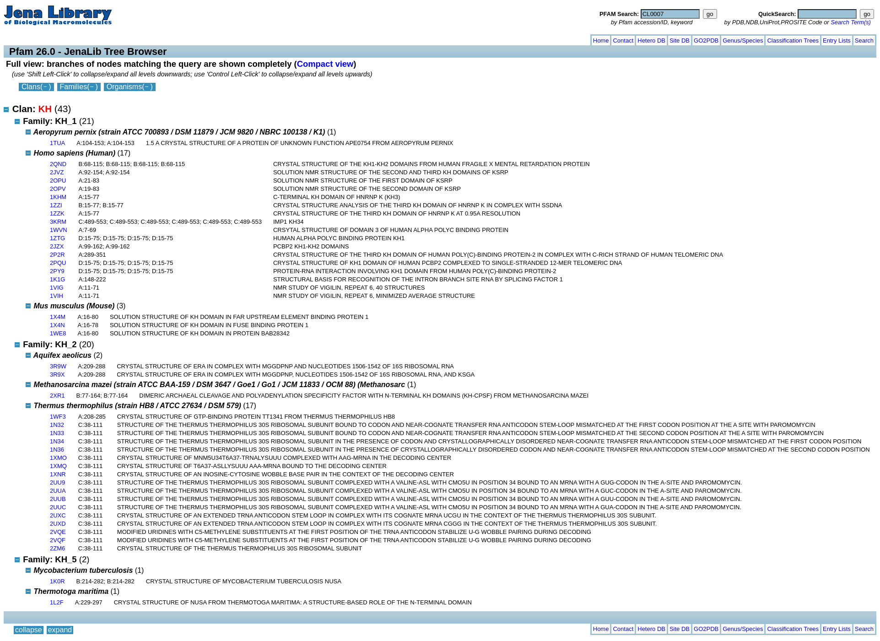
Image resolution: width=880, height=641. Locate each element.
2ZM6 (57, 548)
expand (60, 39)
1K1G (57, 279)
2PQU (58, 262)
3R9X (57, 374)
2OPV (58, 188)
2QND (58, 164)
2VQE (58, 531)
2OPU (58, 180)
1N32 (57, 424)
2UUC (58, 507)
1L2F (57, 602)
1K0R (57, 581)
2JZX (57, 246)
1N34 (57, 441)
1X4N (57, 325)
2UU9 (57, 482)
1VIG (57, 287)
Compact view (325, 64)
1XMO (58, 457)
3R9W (58, 366)
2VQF (57, 540)
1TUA (57, 143)
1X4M (57, 316)
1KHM (58, 197)
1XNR (58, 474)
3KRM (58, 221)
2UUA (58, 490)
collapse (28, 39)
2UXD (58, 523)
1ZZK (57, 213)
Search (864, 40)
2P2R (57, 254)
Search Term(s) (851, 22)
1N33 (57, 433)
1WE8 (58, 333)
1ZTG (57, 238)
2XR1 (57, 395)
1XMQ (58, 466)
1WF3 (58, 416)
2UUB (58, 499)
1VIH (56, 295)
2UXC (58, 515)
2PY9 (57, 271)
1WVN (58, 229)
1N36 (57, 449)
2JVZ (57, 172)
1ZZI (56, 205)
